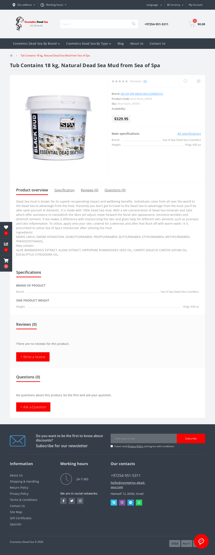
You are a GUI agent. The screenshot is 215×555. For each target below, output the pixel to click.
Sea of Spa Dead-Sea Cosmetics (142, 94)
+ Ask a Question (33, 407)
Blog (121, 43)
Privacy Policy (135, 446)
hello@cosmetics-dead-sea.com (128, 485)
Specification (64, 190)
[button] (53, 5)
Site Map (16, 512)
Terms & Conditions (23, 500)
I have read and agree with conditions (144, 446)
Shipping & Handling (24, 481)
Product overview (32, 189)
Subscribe (191, 438)
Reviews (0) (89, 190)
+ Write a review (32, 357)
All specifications (189, 134)
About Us (136, 43)
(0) (145, 81)
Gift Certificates (20, 518)
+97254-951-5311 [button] (126, 475)
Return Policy (19, 488)
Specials (15, 524)
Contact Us (157, 43)
